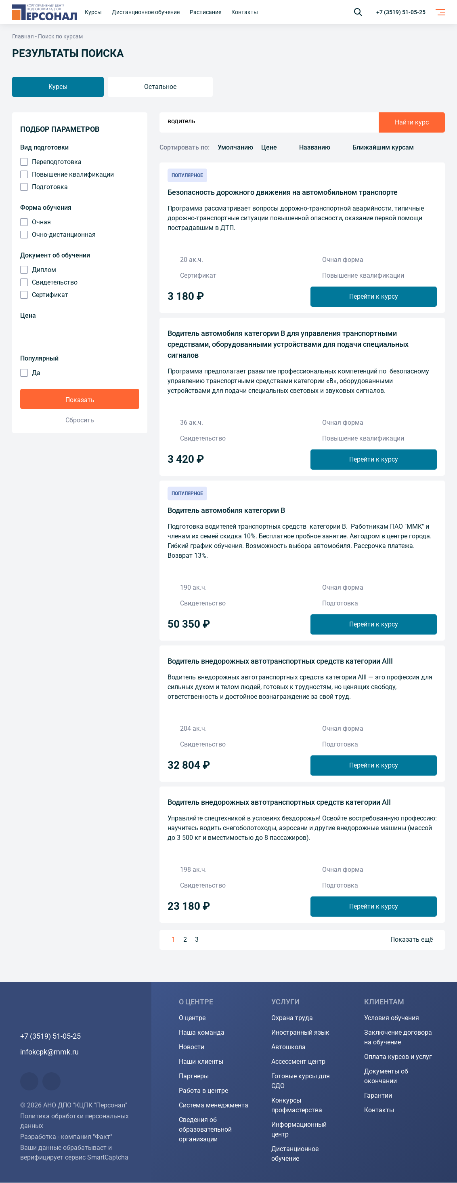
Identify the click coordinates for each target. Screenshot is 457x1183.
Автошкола (288, 1047)
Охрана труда (292, 1018)
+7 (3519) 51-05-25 (401, 12)
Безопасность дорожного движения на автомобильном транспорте (283, 192)
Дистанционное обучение (295, 1154)
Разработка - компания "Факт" (66, 1137)
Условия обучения (391, 1018)
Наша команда (201, 1033)
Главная (23, 36)
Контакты (379, 1110)
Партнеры (194, 1076)
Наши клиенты (201, 1062)
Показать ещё (411, 940)
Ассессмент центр (298, 1062)
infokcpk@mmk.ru (49, 1052)
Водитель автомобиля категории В (226, 510)
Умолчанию (235, 147)
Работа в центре (203, 1091)
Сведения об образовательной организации (205, 1129)
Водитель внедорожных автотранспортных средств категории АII (279, 802)
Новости (191, 1047)
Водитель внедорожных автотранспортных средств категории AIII (280, 661)
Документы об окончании (386, 1076)
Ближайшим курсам (383, 147)
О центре (192, 1018)
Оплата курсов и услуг (398, 1057)
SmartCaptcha (107, 1158)
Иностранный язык (300, 1033)
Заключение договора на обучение (398, 1037)
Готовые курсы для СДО (300, 1081)
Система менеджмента (213, 1105)
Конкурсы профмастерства (296, 1105)
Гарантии (378, 1096)
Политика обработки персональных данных (74, 1121)
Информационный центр (299, 1130)
